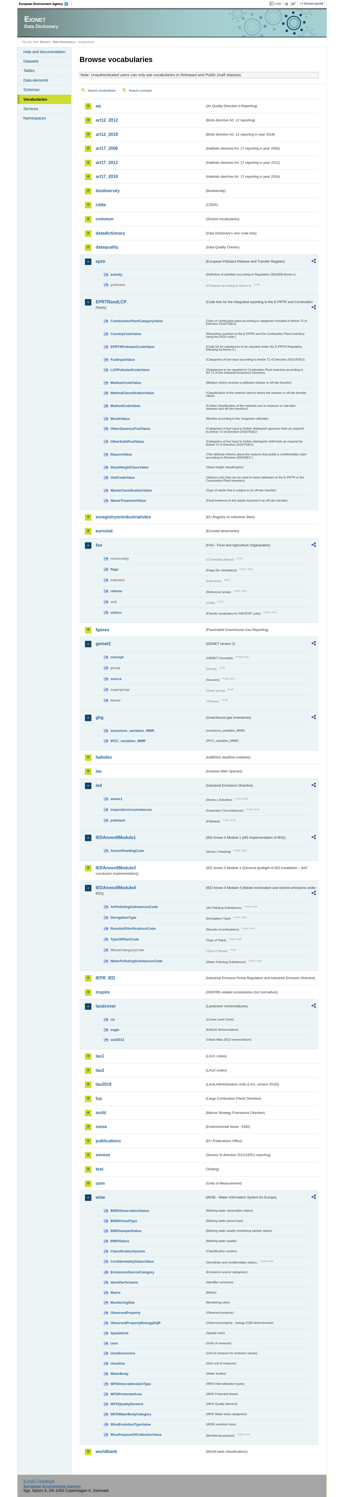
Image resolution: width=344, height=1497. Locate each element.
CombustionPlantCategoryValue (136, 321)
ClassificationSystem (127, 1251)
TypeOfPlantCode (124, 939)
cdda (101, 204)
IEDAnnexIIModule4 (116, 887)
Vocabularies (35, 99)
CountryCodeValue (125, 334)
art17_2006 (107, 148)
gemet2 (103, 643)
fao (99, 545)
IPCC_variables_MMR (128, 741)
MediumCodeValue (125, 383)
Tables (29, 70)
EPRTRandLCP (111, 302)
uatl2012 (117, 1040)
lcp (99, 1098)
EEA (45, 3)
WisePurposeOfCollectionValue (136, 1435)
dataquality (107, 247)
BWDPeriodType (123, 1221)
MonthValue (120, 419)
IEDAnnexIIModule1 (116, 837)
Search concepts (140, 90)
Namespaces (34, 118)
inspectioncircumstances (131, 810)
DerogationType (123, 917)
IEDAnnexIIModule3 (116, 868)
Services (30, 109)
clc (112, 1020)
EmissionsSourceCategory (132, 1272)
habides (104, 757)
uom (100, 1183)
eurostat (104, 531)
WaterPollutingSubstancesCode (136, 961)
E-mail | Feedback (39, 1481)
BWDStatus (119, 1241)
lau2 (100, 1070)
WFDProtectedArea (126, 1394)
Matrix (115, 1293)
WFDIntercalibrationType (130, 1384)
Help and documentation (44, 52)
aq (98, 106)
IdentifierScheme (124, 1282)
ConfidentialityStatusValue (132, 1261)
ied (99, 785)
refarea (116, 591)
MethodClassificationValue (132, 393)
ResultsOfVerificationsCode (133, 928)
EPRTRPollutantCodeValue (132, 347)
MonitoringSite (122, 1302)
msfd (101, 1112)
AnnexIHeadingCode (127, 851)
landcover (106, 1006)
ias (99, 771)
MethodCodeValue (125, 406)
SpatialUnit (119, 1333)
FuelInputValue (122, 360)
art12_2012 (107, 120)
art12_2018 (107, 134)
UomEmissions (122, 1353)
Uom (114, 1343)
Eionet (44, 41)
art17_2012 (107, 162)
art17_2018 (107, 176)
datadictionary (110, 233)
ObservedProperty (125, 1313)
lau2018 (104, 1084)
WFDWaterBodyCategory (130, 1414)
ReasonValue (121, 454)
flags (114, 569)
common (105, 219)
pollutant (117, 820)
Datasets (31, 61)
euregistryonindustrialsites (123, 517)
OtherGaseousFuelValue (130, 429)
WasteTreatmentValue (128, 501)
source (116, 679)
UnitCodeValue (122, 477)
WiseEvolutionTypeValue (130, 1424)
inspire (103, 992)
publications (108, 1141)
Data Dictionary (63, 41)
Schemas (31, 90)
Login (278, 3)
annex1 (116, 799)
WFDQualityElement (126, 1404)
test (99, 1169)
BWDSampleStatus (125, 1231)
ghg (99, 717)
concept (117, 657)
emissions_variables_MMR (132, 731)
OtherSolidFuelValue (127, 441)
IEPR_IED (105, 978)
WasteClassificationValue (131, 490)
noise (101, 1126)
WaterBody (119, 1374)
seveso (103, 1155)
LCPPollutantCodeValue (130, 370)
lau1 (100, 1056)
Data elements (35, 80)
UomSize (117, 1363)
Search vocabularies (102, 90)
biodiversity (108, 190)
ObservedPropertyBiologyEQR (135, 1323)
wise (100, 1197)
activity (116, 274)
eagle (114, 1030)
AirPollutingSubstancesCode (134, 907)
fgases (102, 629)
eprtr (100, 261)
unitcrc (116, 613)
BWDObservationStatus (129, 1211)
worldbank (106, 1451)
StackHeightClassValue (129, 467)
